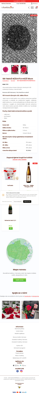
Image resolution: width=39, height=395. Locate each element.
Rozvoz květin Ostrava (19, 337)
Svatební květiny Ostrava (19, 339)
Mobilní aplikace (19, 333)
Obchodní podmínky (7, 201)
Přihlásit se (34, 3)
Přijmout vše (27, 201)
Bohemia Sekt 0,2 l (10, 220)
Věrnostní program (19, 348)
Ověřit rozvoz (19, 280)
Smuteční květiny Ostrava (19, 342)
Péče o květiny (19, 355)
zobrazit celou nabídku (19, 159)
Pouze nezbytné (17, 201)
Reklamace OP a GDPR (19, 358)
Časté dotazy (19, 353)
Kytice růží (19, 345)
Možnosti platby (19, 329)
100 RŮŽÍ (13, 80)
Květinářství (6, 80)
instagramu (35, 296)
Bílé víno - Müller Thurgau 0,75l (29, 186)
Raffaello (10, 185)
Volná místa (19, 331)
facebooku (27, 296)
